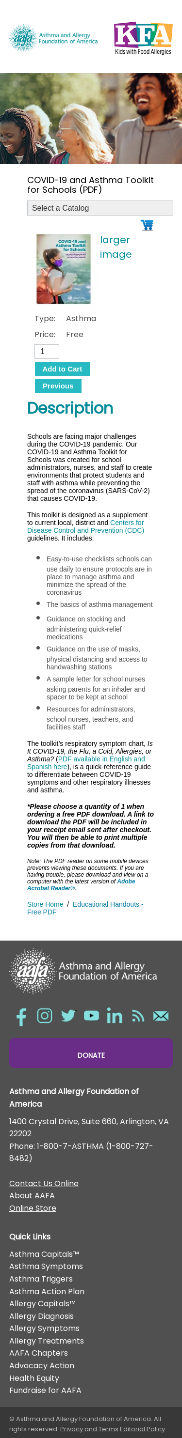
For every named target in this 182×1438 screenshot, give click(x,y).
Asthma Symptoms (46, 1266)
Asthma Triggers (41, 1278)
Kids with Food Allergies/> (143, 37)
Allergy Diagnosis (41, 1316)
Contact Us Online (44, 1183)
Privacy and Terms (89, 1429)
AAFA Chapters (38, 1353)
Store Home (45, 904)
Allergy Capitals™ (42, 1303)
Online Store (32, 1208)
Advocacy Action (41, 1365)
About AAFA (32, 1195)
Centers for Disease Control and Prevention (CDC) (85, 526)
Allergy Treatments (46, 1340)
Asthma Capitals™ (44, 1254)
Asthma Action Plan (46, 1291)
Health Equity (34, 1378)
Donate (91, 1055)
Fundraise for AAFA (45, 1390)
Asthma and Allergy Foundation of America (53, 38)
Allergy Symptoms (44, 1328)
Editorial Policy (142, 1429)
